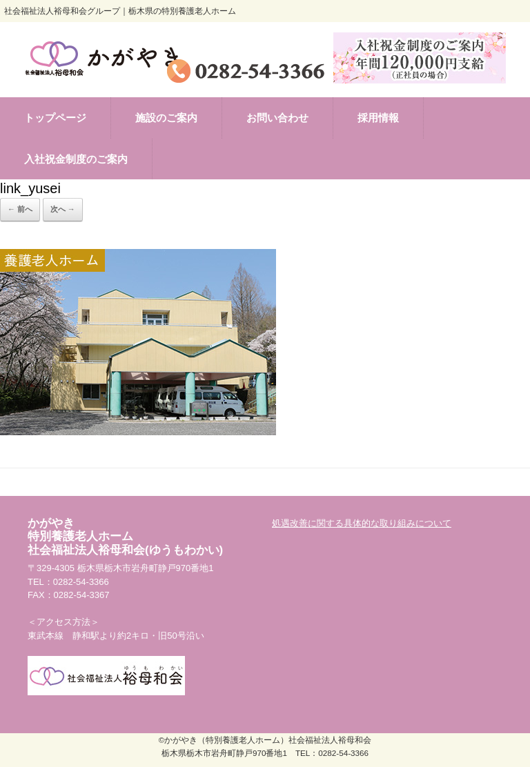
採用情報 (378, 117)
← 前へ (20, 209)
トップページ (55, 117)
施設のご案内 (166, 117)
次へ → (62, 209)
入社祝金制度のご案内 (76, 159)
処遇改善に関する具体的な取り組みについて (361, 523)
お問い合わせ (277, 117)
